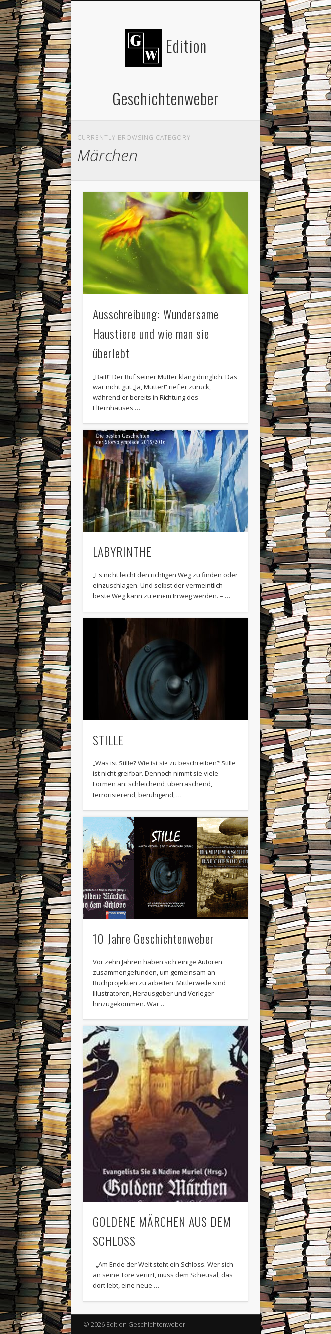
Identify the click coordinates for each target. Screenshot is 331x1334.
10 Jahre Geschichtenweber (153, 938)
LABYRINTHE (122, 551)
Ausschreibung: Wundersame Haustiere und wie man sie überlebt (156, 333)
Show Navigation (224, 89)
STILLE (108, 740)
